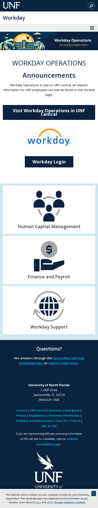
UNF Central (38, 410)
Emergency (72, 410)
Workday (14, 17)
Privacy (37, 502)
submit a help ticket (63, 363)
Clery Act (62, 420)
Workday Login (49, 162)
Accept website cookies (69, 502)
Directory (55, 410)
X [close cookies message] (94, 493)
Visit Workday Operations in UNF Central (49, 112)
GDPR (50, 502)
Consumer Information (63, 415)
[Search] (91, 5)
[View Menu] (92, 28)
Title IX (75, 420)
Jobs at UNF (49, 426)
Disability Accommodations (34, 420)
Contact (21, 410)
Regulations (37, 415)
